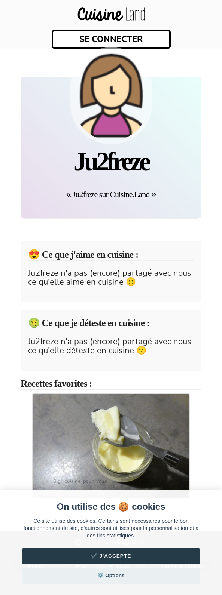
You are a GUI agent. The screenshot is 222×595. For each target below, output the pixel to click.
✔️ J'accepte (111, 556)
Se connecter (111, 39)
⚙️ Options (110, 575)
